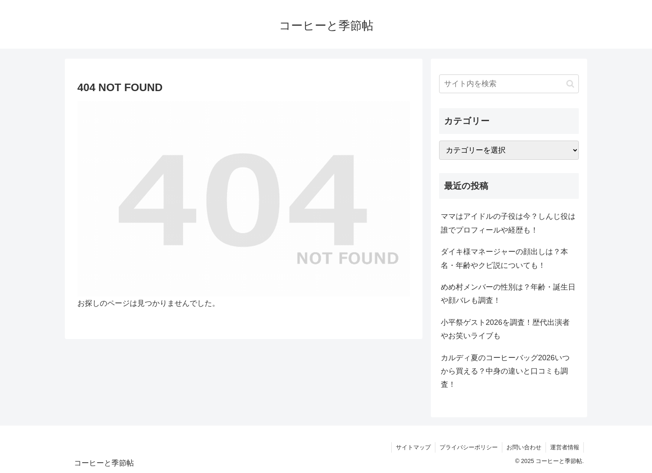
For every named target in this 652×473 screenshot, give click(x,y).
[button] (570, 84)
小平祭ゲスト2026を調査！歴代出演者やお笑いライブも (505, 329)
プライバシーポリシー (469, 447)
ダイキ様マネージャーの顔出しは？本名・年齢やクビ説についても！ (504, 258)
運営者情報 (564, 447)
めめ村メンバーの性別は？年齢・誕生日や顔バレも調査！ (508, 294)
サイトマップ (413, 447)
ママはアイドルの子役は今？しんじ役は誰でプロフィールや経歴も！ (508, 223)
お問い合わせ (523, 447)
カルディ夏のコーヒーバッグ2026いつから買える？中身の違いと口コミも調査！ (505, 371)
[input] (509, 83)
